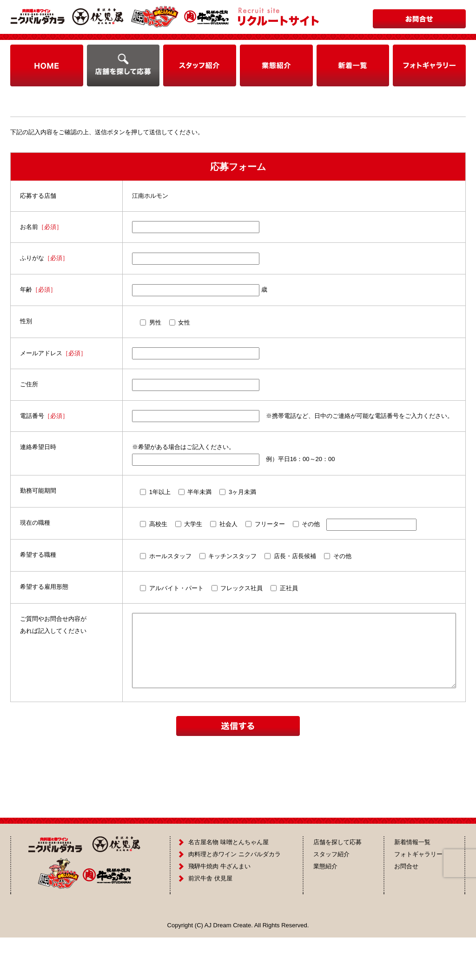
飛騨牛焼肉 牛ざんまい (219, 898)
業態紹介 (325, 898)
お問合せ (406, 898)
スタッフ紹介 (331, 886)
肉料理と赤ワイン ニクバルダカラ (234, 886)
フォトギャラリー (418, 886)
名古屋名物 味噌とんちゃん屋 (228, 874)
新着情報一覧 (412, 874)
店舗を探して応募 (337, 874)
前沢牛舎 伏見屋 (210, 910)
